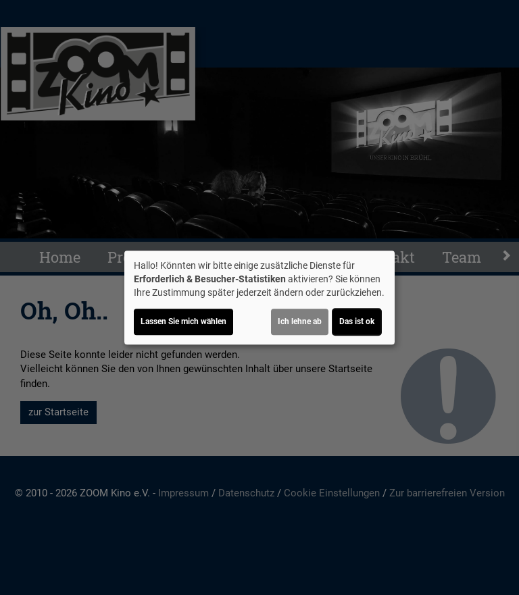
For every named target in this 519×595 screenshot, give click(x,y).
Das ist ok (356, 321)
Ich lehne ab (300, 321)
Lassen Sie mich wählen (183, 321)
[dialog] (259, 298)
